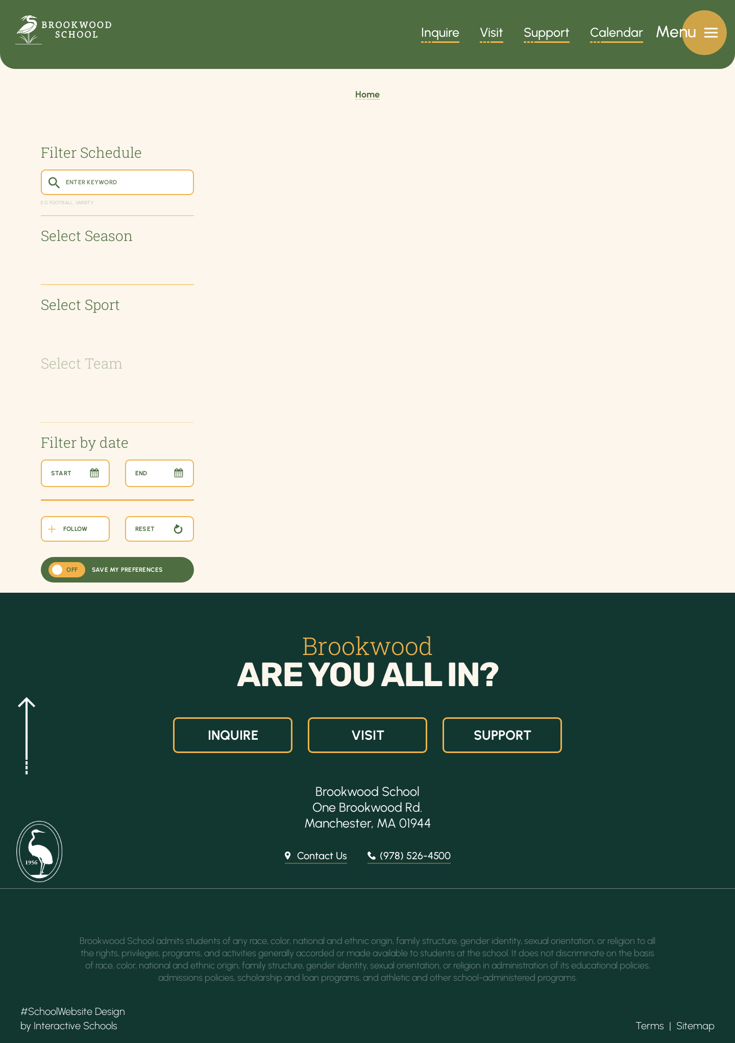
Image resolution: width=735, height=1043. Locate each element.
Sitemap (695, 1026)
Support (547, 34)
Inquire (440, 34)
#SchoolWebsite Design (72, 1011)
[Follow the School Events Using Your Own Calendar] (75, 529)
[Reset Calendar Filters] (159, 529)
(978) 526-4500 (415, 856)
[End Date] (159, 473)
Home (367, 94)
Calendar (616, 34)
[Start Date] (75, 473)
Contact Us (322, 856)
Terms (649, 1026)
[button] (23, 734)
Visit (491, 34)
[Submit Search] (53, 182)
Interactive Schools (75, 1026)
